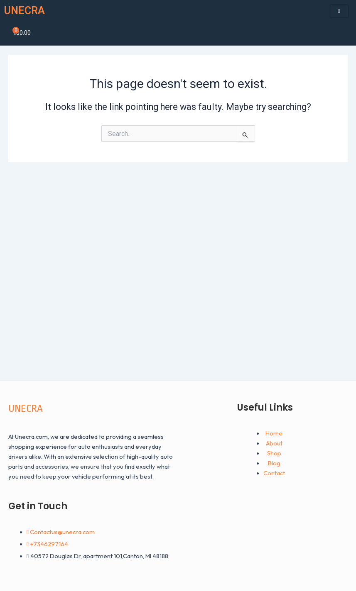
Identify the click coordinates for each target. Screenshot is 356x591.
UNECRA (24, 11)
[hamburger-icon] (339, 11)
